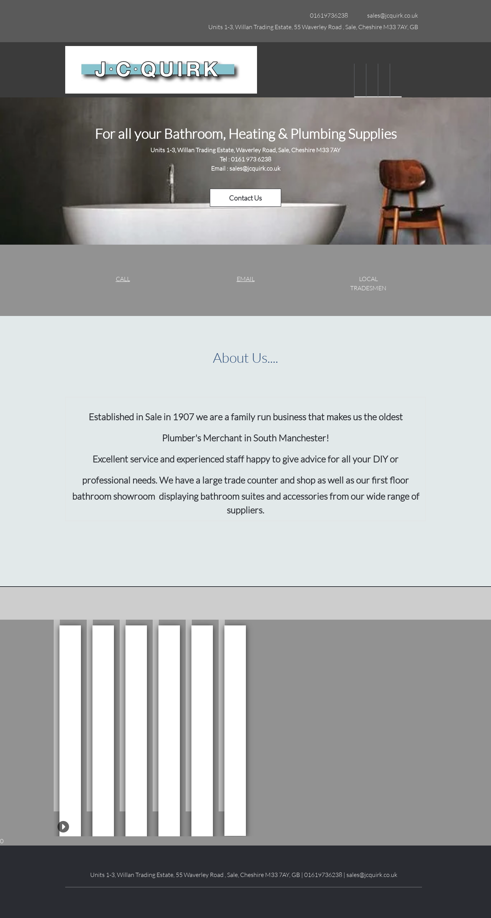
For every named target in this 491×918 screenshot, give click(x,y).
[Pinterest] (261, 899)
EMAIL (246, 278)
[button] (57, 715)
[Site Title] (161, 70)
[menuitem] (360, 80)
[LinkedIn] (238, 899)
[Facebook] (226, 899)
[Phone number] (327, 15)
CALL (123, 278)
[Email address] (391, 15)
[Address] (311, 27)
